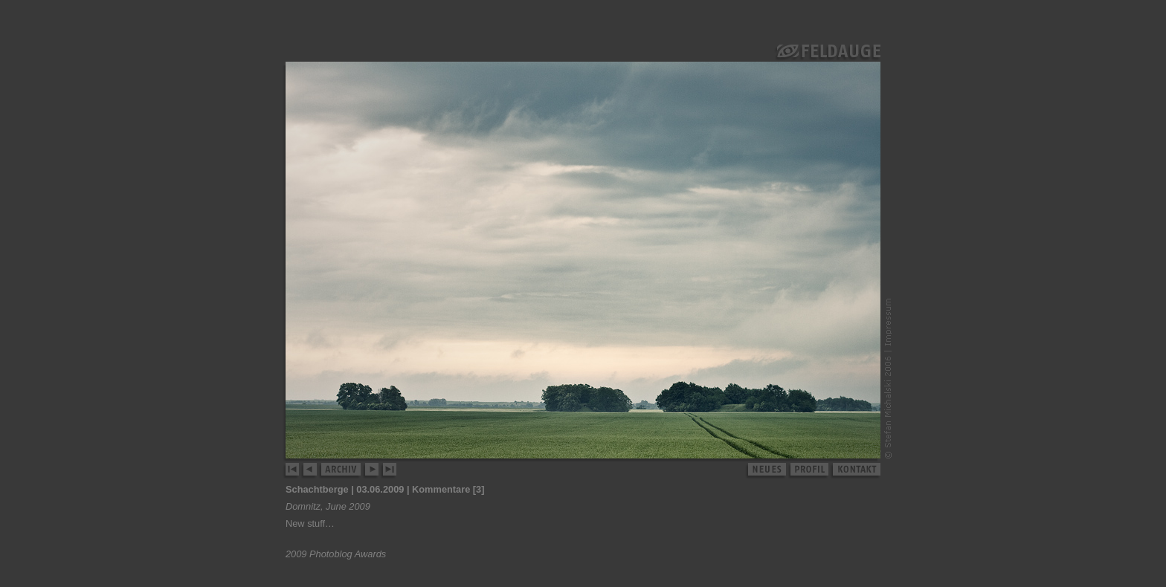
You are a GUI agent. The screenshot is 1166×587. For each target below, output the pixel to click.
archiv (341, 471)
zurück (310, 471)
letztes (388, 471)
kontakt (855, 471)
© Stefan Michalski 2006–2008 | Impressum (888, 378)
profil (809, 471)
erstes (292, 471)
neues (765, 471)
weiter (372, 471)
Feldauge (827, 53)
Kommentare (441, 489)
